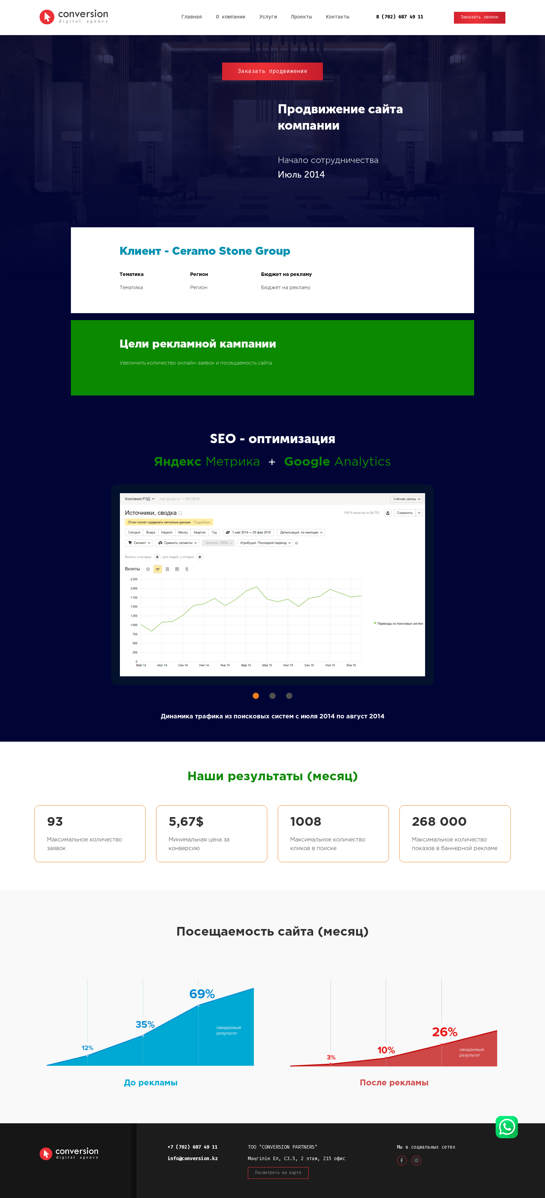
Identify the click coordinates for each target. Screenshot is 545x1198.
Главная (191, 17)
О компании (230, 17)
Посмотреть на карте (278, 1172)
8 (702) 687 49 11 (399, 17)
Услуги (268, 17)
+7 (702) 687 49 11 (193, 1147)
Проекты (301, 17)
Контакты (337, 17)
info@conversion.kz (193, 1159)
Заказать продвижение (272, 71)
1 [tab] (256, 696)
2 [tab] (272, 696)
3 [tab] (289, 696)
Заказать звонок (479, 18)
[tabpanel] (272, 584)
